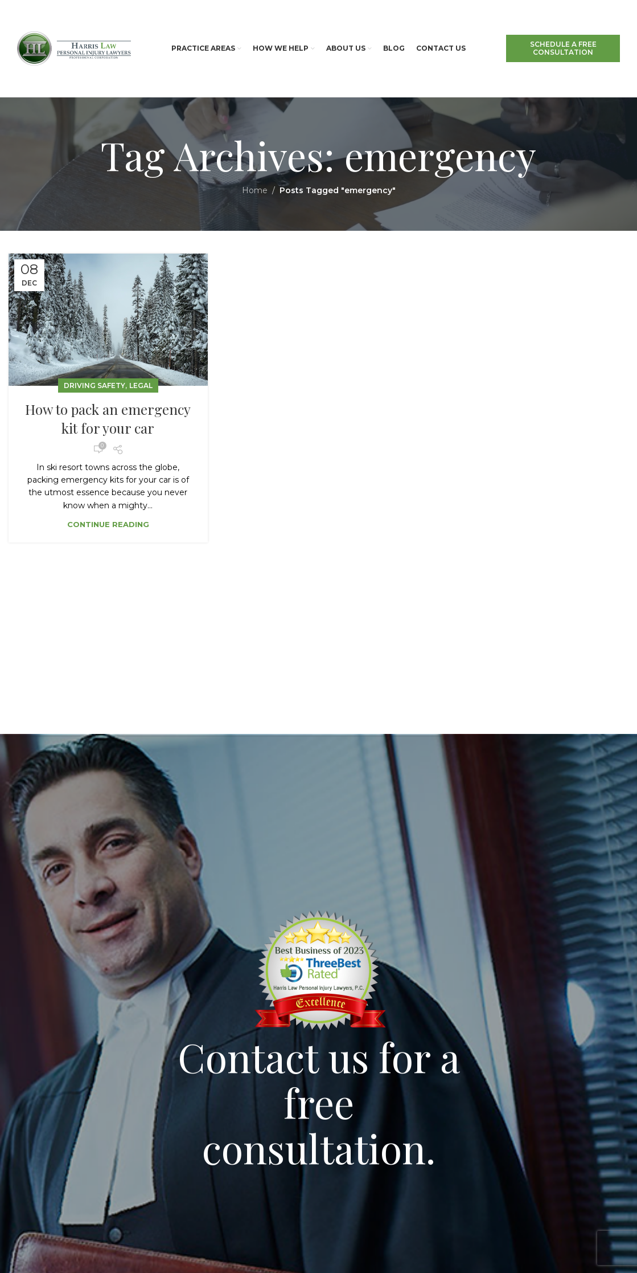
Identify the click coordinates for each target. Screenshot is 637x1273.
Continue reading (108, 524)
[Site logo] (74, 48)
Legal (141, 385)
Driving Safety (94, 385)
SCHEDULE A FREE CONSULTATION (563, 48)
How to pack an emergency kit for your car (108, 419)
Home (255, 190)
